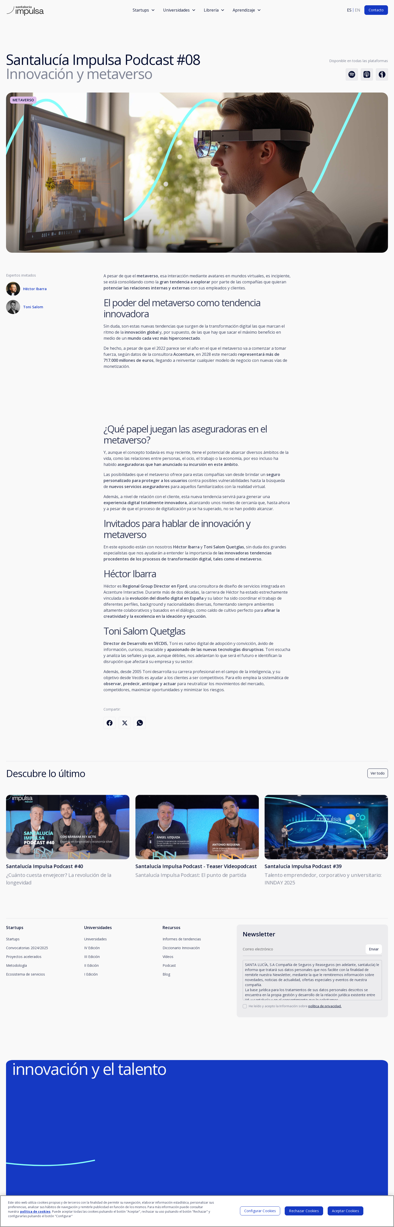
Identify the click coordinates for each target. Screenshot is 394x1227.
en (357, 10)
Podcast (169, 965)
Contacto (376, 10)
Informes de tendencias (182, 939)
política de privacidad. (324, 1006)
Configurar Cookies (260, 1210)
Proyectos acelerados (23, 956)
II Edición (91, 965)
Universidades (95, 939)
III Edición (92, 956)
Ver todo (378, 775)
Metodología (16, 965)
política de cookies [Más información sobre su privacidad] (35, 1211)
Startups (13, 939)
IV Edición (92, 947)
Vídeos (168, 956)
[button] (144, 10)
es (349, 10)
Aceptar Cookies (345, 1210)
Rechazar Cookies (304, 1210)
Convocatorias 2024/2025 (27, 947)
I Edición (91, 974)
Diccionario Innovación (181, 947)
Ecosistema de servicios (25, 974)
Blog (166, 974)
